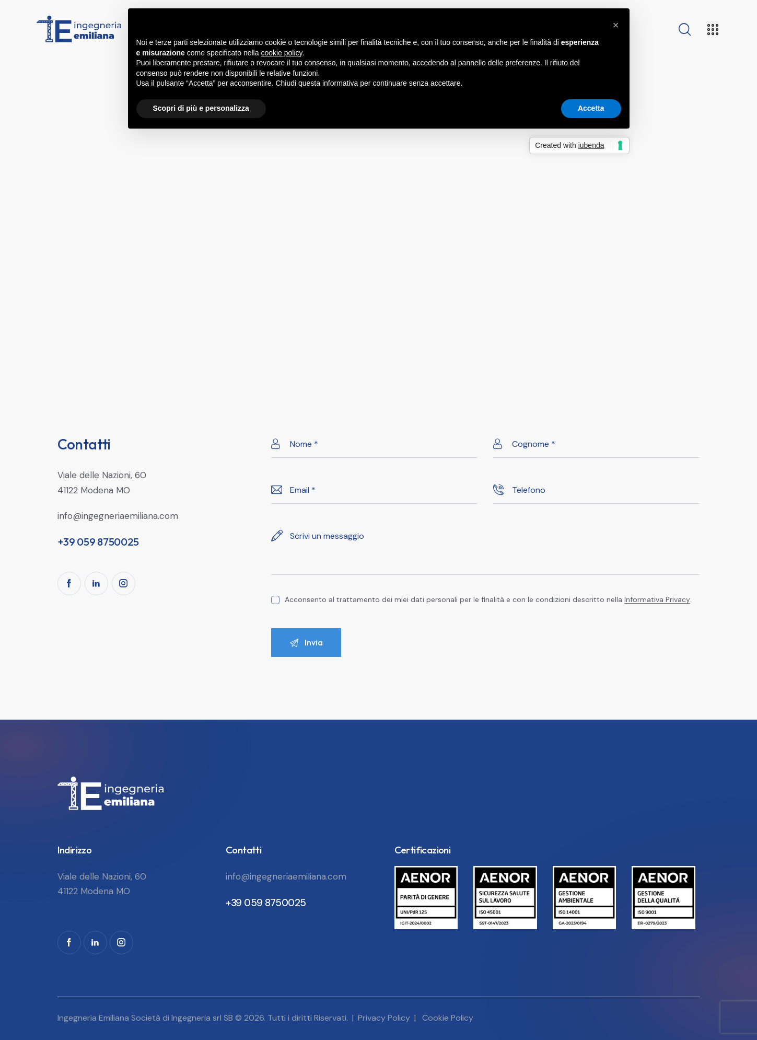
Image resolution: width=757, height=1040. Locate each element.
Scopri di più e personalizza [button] (201, 108)
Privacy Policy (384, 1017)
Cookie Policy (447, 1017)
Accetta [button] (591, 108)
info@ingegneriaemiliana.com (117, 516)
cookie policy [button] (281, 53)
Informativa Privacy (657, 600)
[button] (616, 25)
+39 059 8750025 (266, 902)
